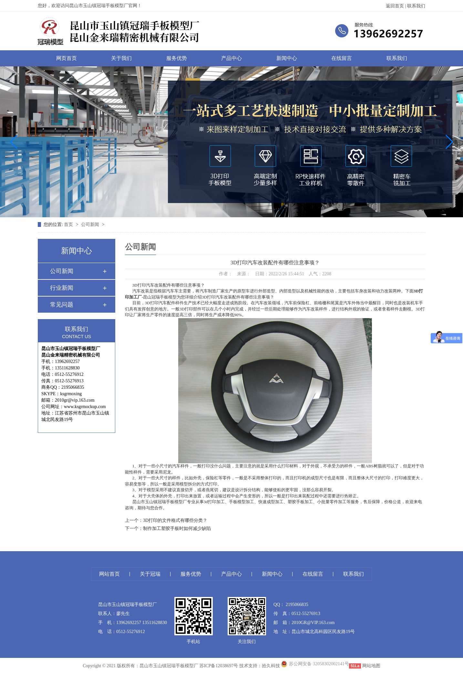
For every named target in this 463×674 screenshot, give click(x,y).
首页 (69, 224)
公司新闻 (90, 224)
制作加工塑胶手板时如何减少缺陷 (177, 528)
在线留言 (341, 58)
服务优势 (176, 58)
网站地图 (371, 665)
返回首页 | (396, 6)
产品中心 (231, 58)
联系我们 (416, 6)
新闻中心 (286, 58)
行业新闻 (61, 288)
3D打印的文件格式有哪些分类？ (175, 520)
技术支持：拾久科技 (259, 665)
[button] (14, 142)
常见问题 (61, 304)
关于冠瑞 (150, 574)
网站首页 (109, 574)
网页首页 (66, 58)
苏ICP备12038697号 (219, 665)
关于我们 (121, 58)
